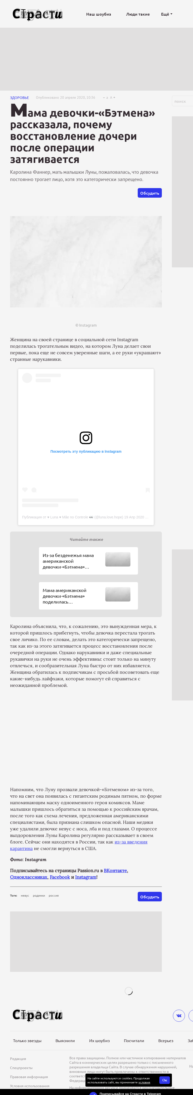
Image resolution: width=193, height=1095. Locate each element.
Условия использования (30, 1085)
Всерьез (165, 1040)
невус (25, 895)
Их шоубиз (99, 1040)
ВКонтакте (115, 870)
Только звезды (27, 1040)
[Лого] (37, 14)
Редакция (18, 1058)
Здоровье (19, 97)
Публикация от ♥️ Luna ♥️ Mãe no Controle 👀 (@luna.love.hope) (72, 517)
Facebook (60, 877)
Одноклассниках (28, 877)
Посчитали (134, 1040)
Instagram (85, 877)
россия (54, 895)
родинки (39, 895)
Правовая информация (29, 1076)
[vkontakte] (179, 1016)
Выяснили (65, 1040)
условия (144, 1082)
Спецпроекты (21, 1067)
